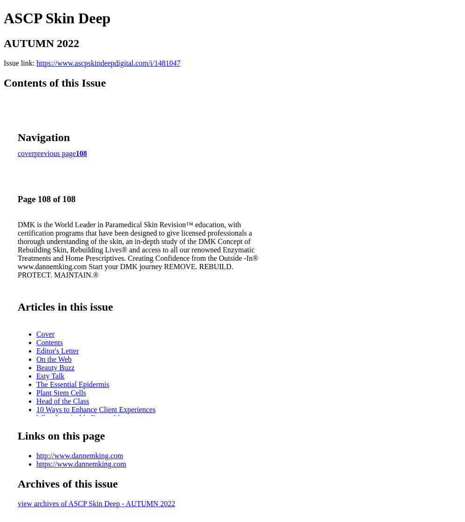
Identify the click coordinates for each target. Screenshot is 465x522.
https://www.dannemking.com (81, 464)
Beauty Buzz (55, 368)
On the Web (54, 359)
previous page (55, 153)
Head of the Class (62, 401)
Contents (49, 342)
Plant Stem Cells (61, 393)
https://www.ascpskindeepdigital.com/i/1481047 (108, 63)
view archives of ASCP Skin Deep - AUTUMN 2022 (96, 504)
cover (26, 153)
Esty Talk (50, 376)
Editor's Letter (57, 351)
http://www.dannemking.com (79, 456)
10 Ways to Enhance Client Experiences (96, 410)
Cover (45, 334)
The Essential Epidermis (72, 384)
